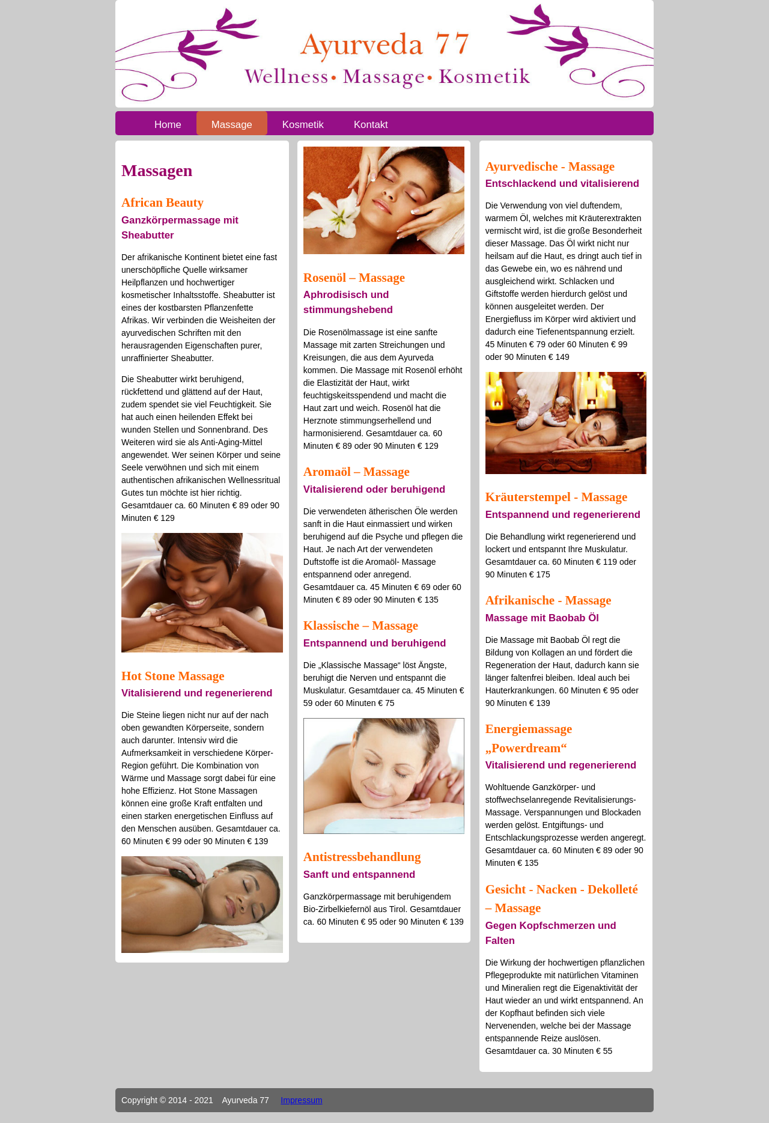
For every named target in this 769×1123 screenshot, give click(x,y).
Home (167, 124)
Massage (231, 124)
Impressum (301, 1100)
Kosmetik (303, 124)
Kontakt (371, 124)
